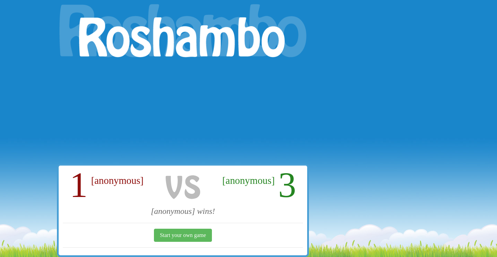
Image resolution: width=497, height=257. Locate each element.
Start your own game (183, 235)
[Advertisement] (183, 112)
